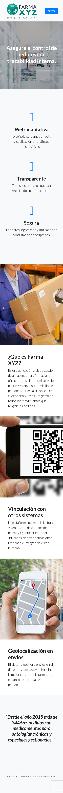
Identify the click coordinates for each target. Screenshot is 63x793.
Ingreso (51, 10)
